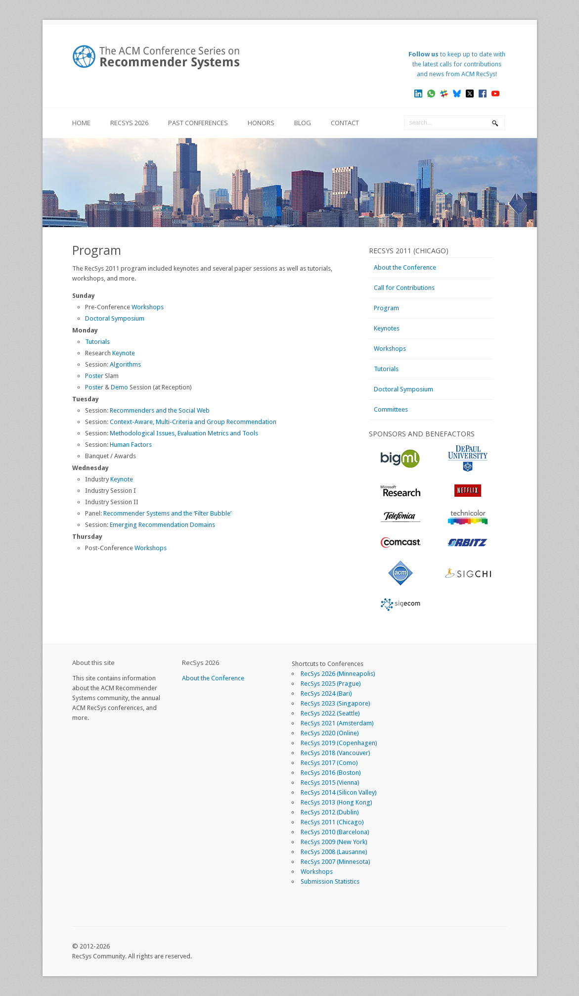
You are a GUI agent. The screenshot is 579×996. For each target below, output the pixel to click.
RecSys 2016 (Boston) (331, 772)
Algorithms (125, 364)
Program (386, 308)
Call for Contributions (404, 287)
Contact (345, 122)
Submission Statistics (330, 881)
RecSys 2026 (129, 122)
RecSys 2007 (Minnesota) (335, 861)
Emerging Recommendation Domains (162, 524)
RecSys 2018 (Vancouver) (335, 753)
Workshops (148, 307)
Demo (119, 387)
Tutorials (97, 341)
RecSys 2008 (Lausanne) (334, 851)
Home (81, 122)
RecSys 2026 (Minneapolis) (338, 673)
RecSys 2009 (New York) (334, 842)
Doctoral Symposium (114, 318)
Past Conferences (198, 122)
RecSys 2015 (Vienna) (330, 782)
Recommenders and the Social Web (160, 410)
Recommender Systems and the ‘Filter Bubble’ (167, 513)
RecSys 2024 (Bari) (326, 693)
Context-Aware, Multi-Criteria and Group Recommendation (193, 422)
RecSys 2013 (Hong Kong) (336, 802)
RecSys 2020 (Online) (330, 733)
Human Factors (131, 444)
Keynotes (387, 328)
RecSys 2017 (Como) (329, 762)
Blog (302, 122)
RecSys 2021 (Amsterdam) (337, 723)
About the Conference (405, 267)
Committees (391, 409)
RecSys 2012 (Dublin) (330, 812)
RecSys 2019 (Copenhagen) (339, 743)
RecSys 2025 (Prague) (331, 683)
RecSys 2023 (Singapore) (335, 703)
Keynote (123, 353)
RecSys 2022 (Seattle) (330, 713)
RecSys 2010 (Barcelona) (335, 832)
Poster (94, 375)
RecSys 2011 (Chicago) (332, 822)
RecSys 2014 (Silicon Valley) (339, 792)
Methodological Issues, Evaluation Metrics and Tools (184, 433)
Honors (261, 122)
